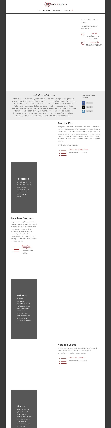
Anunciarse (46, 10)
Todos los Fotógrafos (26, 208)
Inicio (38, 10)
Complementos (65, 418)
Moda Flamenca (65, 414)
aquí (50, 406)
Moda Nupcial (64, 408)
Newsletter (87, 414)
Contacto (67, 10)
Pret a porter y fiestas (67, 411)
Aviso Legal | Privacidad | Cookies (42, 425)
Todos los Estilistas (77, 298)
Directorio (56, 10)
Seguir (89, 64)
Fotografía (94, 42)
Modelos (25, 382)
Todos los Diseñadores (78, 111)
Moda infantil (64, 404)
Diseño (94, 33)
